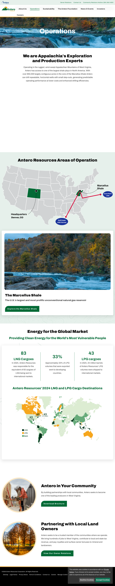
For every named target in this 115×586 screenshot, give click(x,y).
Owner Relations (65, 2)
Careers (20, 15)
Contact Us (77, 2)
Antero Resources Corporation (15, 576)
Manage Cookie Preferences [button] (66, 579)
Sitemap (5, 579)
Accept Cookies (103, 580)
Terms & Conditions (35, 579)
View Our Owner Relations (57, 558)
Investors (101, 9)
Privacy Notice (23, 579)
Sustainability (48, 9)
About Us (23, 9)
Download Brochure (54, 508)
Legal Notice (13, 579)
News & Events (87, 9)
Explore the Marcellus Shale (22, 313)
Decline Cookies (87, 580)
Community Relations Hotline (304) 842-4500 (98, 2)
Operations (35, 9)
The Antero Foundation (67, 9)
